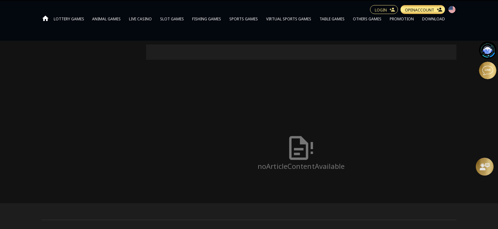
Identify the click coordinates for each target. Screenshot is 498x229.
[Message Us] (485, 167)
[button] (452, 9)
